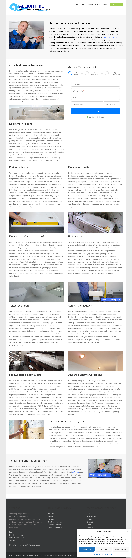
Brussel (51, 514)
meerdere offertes (110, 37)
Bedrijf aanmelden (68, 555)
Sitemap (25, 555)
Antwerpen (52, 519)
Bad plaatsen (14, 532)
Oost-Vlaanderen (55, 522)
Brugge (90, 519)
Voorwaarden (45, 555)
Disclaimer (53, 555)
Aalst (89, 514)
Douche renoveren (16, 535)
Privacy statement (34, 555)
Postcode (77, 84)
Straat (76, 98)
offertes (75, 472)
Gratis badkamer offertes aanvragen (26, 545)
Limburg (51, 516)
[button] (128, 532)
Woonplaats (78, 91)
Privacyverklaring (107, 554)
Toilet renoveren (16, 541)
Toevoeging (110, 104)
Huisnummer (78, 104)
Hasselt (90, 528)
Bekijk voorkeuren (121, 549)
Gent (89, 525)
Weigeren (104, 549)
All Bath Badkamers (15, 555)
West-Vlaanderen (55, 528)
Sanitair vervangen (16, 538)
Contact (59, 555)
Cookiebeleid (97, 554)
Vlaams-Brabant (55, 525)
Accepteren (87, 549)
